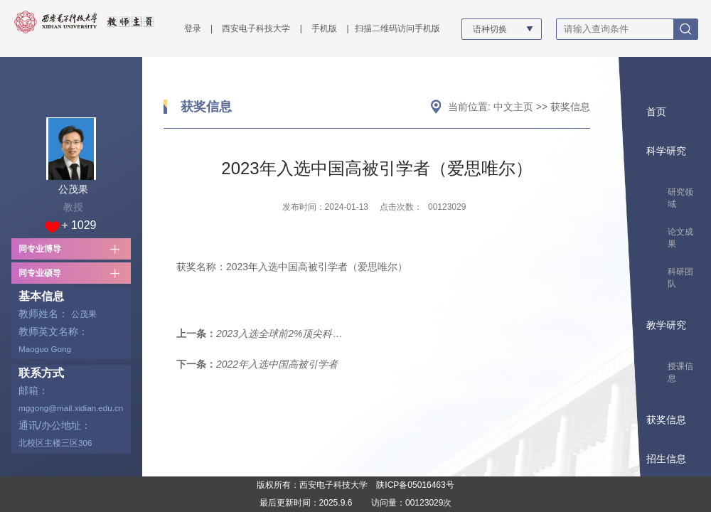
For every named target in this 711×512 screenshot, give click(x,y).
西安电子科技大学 (256, 28)
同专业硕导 (39, 273)
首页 (656, 111)
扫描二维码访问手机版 (397, 28)
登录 (192, 28)
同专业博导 (39, 249)
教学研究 (666, 325)
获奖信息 (206, 107)
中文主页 (513, 106)
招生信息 (666, 458)
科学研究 (666, 150)
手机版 (324, 28)
